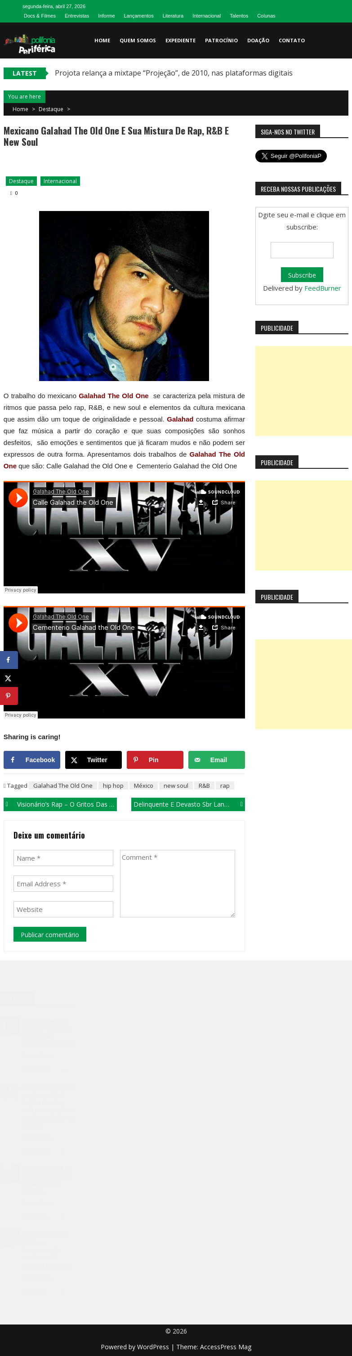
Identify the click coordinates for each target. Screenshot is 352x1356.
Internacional (206, 15)
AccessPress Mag (225, 1347)
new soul (176, 785)
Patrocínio (221, 40)
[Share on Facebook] (32, 760)
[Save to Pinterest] (155, 760)
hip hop (113, 785)
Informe (106, 15)
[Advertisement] (303, 391)
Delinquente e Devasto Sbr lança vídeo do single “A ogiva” (189, 804)
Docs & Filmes (40, 15)
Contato (292, 40)
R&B (204, 785)
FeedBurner (322, 287)
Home (102, 40)
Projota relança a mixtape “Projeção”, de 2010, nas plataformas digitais (174, 73)
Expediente (180, 40)
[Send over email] (216, 760)
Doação (258, 40)
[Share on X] (93, 760)
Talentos (239, 15)
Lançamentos (139, 15)
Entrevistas (77, 15)
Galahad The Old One (63, 785)
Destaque (51, 109)
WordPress (154, 1347)
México (143, 785)
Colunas (266, 15)
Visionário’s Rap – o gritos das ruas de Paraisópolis (67, 804)
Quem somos (138, 40)
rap (225, 785)
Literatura (173, 15)
